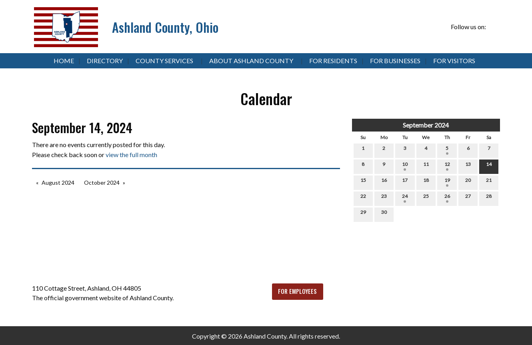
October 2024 (102, 182)
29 (363, 214)
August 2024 (58, 182)
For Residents (333, 60)
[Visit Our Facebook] (493, 27)
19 (447, 182)
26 (447, 198)
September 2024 (426, 125)
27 (468, 198)
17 (405, 182)
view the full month (131, 154)
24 (405, 198)
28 (489, 198)
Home (64, 60)
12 (447, 166)
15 (363, 182)
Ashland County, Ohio (165, 27)
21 (489, 182)
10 (405, 166)
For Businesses (395, 60)
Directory (105, 60)
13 (468, 166)
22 (363, 198)
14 (489, 166)
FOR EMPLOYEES (297, 291)
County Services (164, 60)
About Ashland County (251, 60)
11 (426, 166)
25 (426, 198)
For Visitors (454, 60)
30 (384, 214)
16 (384, 182)
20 (468, 182)
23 (384, 198)
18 (426, 182)
